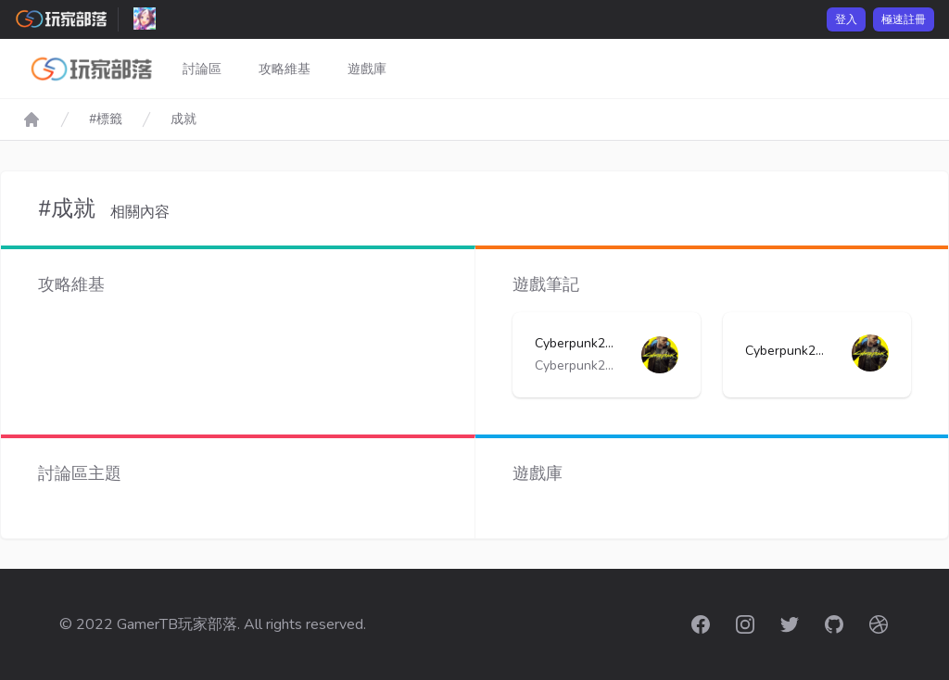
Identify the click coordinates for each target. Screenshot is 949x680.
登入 (846, 19)
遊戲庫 (367, 69)
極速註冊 (903, 19)
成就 (183, 119)
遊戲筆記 (545, 284)
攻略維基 (284, 69)
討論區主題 (79, 473)
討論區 (202, 69)
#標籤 (105, 119)
